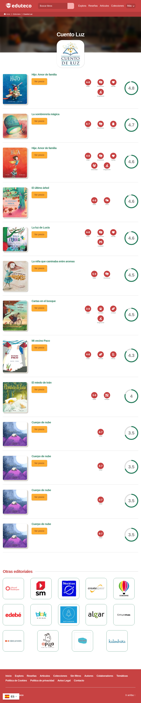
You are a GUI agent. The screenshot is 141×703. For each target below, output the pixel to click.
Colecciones (117, 5)
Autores (88, 675)
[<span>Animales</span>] (100, 309)
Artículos (104, 5)
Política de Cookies (16, 680)
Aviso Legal (64, 680)
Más (129, 5)
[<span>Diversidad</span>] (94, 165)
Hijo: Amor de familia (44, 74)
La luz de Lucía (41, 227)
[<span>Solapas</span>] (107, 395)
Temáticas (122, 675)
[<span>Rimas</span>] (113, 354)
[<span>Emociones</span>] (100, 82)
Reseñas (93, 5)
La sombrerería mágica (45, 114)
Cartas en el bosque (43, 301)
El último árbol (40, 187)
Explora (82, 5)
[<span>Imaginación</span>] (100, 92)
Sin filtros (75, 675)
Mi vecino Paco (41, 340)
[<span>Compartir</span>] (100, 242)
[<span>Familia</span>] (113, 82)
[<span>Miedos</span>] (113, 124)
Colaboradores (105, 675)
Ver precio (39, 81)
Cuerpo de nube (41, 422)
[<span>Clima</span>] (107, 200)
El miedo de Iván (41, 382)
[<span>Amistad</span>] (113, 309)
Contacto (79, 680)
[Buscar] (70, 6)
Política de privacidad (42, 680)
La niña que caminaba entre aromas (53, 261)
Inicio (9, 675)
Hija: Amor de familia (44, 148)
